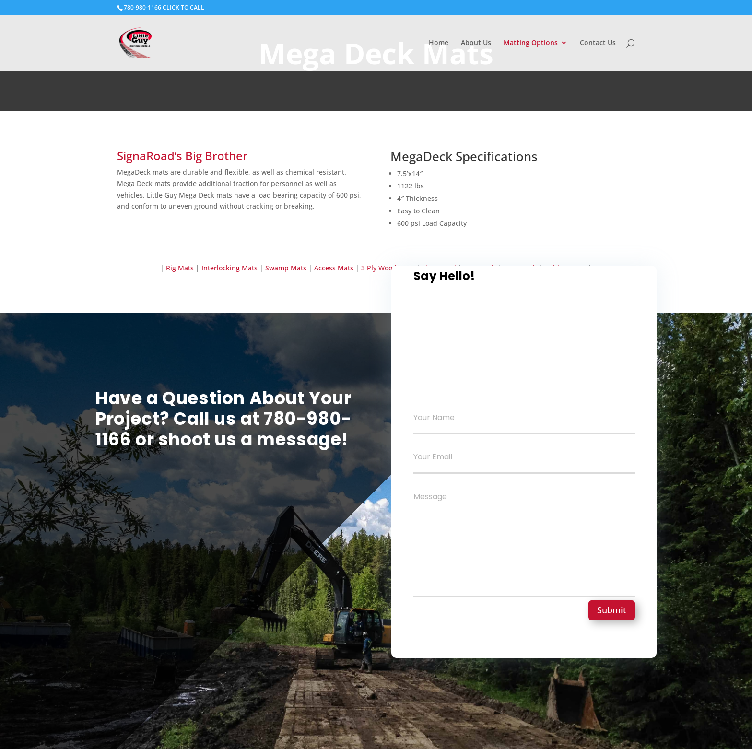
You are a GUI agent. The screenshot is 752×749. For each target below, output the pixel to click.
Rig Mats (180, 267)
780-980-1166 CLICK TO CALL (164, 7)
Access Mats (334, 267)
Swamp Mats (285, 267)
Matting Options (531, 43)
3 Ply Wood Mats (387, 267)
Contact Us (598, 43)
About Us (476, 43)
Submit (611, 610)
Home (438, 43)
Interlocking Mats (229, 267)
